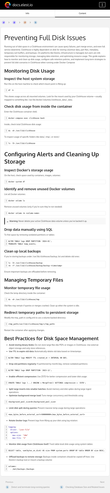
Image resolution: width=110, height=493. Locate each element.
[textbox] (56, 90)
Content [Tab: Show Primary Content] (82, 13)
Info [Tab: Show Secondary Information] (27, 13)
